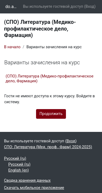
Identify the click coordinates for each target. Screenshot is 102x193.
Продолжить (51, 113)
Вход (89, 6)
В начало (12, 46)
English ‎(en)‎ (18, 170)
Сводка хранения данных (27, 180)
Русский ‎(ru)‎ (15, 158)
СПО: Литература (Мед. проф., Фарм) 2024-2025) (48, 146)
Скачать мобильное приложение (34, 187)
